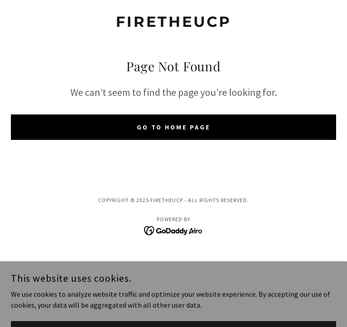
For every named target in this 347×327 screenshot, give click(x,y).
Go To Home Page (174, 127)
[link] (173, 22)
